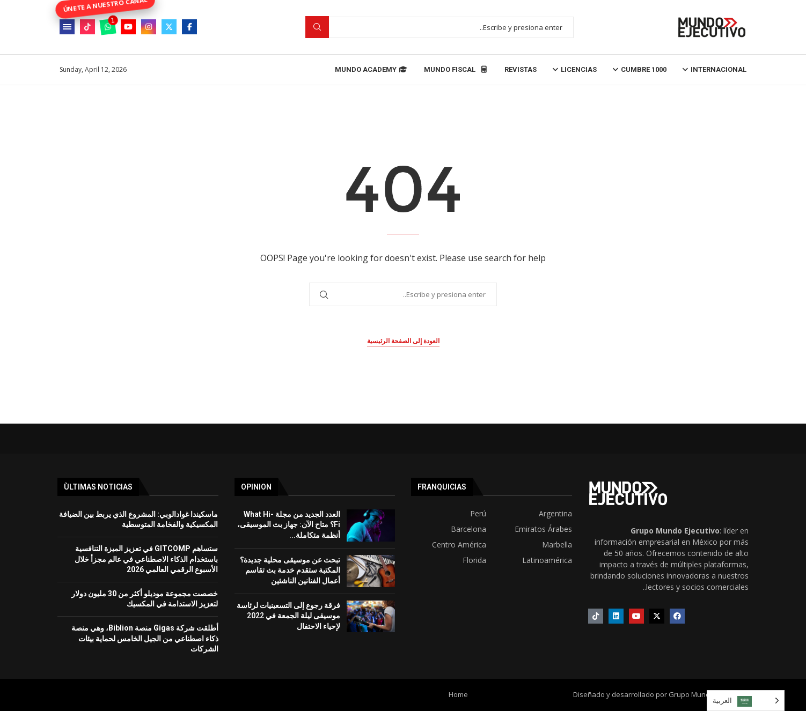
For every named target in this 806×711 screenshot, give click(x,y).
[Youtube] (128, 26)
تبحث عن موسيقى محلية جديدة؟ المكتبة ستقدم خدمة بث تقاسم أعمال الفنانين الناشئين (290, 570)
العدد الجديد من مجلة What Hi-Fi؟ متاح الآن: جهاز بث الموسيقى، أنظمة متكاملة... (288, 524)
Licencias (579, 69)
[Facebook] (189, 26)
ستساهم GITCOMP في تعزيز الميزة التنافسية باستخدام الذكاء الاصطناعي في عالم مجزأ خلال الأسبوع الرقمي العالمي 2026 (146, 559)
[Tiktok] (87, 26)
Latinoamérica (547, 560)
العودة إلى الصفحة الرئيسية (403, 341)
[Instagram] (148, 26)
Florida (474, 560)
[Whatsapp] (107, 26)
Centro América (459, 545)
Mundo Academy (371, 69)
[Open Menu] (67, 26)
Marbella (557, 545)
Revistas (520, 69)
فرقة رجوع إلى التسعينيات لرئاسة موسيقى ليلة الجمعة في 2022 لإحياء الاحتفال (288, 616)
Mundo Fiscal (456, 69)
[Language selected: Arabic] (746, 700)
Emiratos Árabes (543, 529)
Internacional (718, 69)
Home (458, 694)
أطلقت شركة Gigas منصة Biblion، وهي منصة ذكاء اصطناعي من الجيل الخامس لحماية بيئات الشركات (144, 638)
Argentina (555, 513)
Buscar (317, 27)
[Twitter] (169, 26)
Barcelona (468, 529)
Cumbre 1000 (643, 69)
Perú (478, 513)
